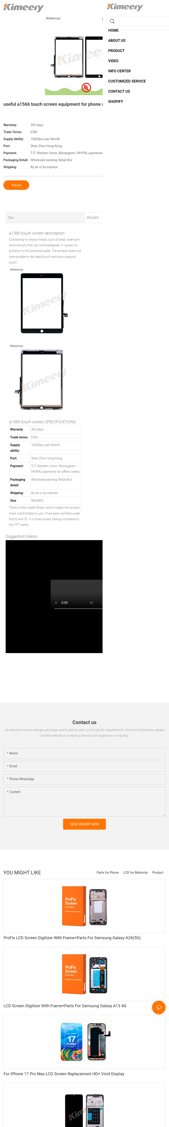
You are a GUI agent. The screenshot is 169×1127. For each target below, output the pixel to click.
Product (157, 872)
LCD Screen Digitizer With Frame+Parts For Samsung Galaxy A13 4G (65, 1005)
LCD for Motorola (136, 872)
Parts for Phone (108, 872)
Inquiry (16, 185)
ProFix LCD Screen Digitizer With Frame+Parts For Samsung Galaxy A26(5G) (72, 937)
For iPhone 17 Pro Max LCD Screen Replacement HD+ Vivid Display (64, 1073)
